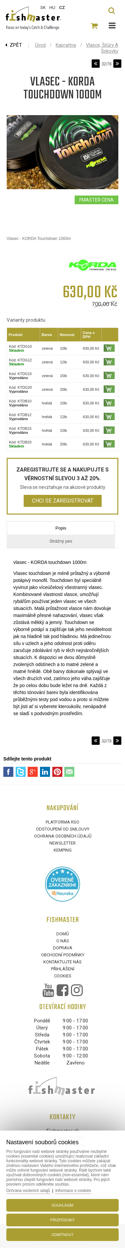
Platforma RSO (62, 822)
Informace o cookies (73, 1190)
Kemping (63, 850)
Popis (60, 528)
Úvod (40, 45)
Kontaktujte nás (62, 961)
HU (52, 7)
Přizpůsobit (62, 1220)
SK (43, 7)
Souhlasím (62, 1205)
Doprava (62, 947)
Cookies (62, 975)
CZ (62, 7)
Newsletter (62, 843)
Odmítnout (62, 1235)
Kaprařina (66, 45)
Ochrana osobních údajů (62, 836)
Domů (62, 933)
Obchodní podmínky (62, 954)
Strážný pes (60, 541)
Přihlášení (62, 968)
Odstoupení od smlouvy (62, 829)
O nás (62, 940)
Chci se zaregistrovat (62, 501)
